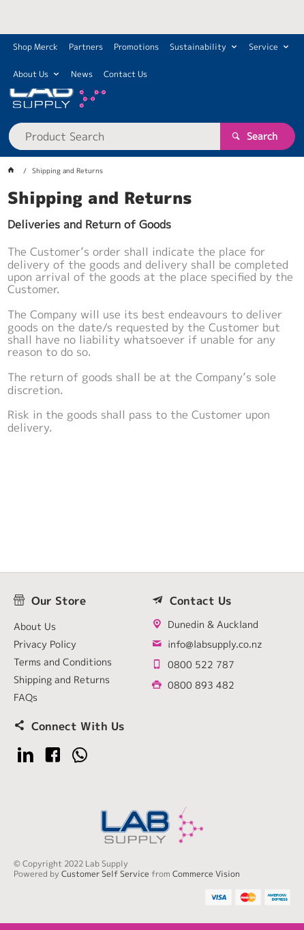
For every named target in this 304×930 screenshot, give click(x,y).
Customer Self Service (105, 874)
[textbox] (114, 136)
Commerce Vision (206, 874)
